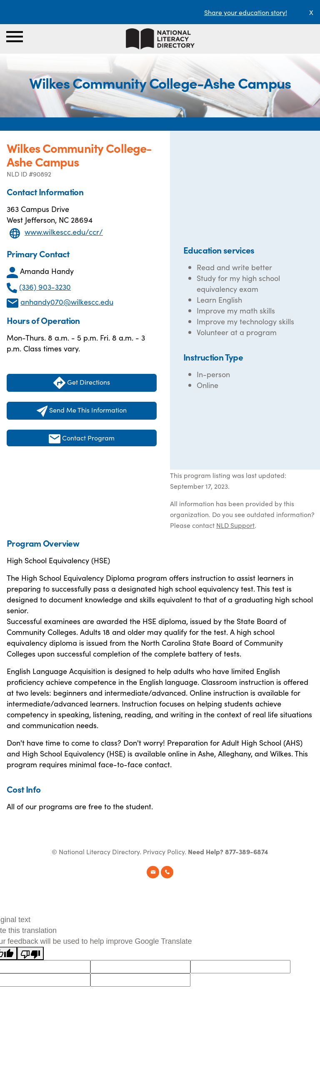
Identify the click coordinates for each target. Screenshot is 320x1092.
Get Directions (81, 383)
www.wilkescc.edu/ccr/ (64, 231)
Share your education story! (245, 12)
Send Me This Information (82, 411)
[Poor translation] (30, 953)
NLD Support (235, 525)
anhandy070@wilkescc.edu (66, 301)
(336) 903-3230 (45, 286)
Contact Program (82, 438)
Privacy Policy (164, 851)
